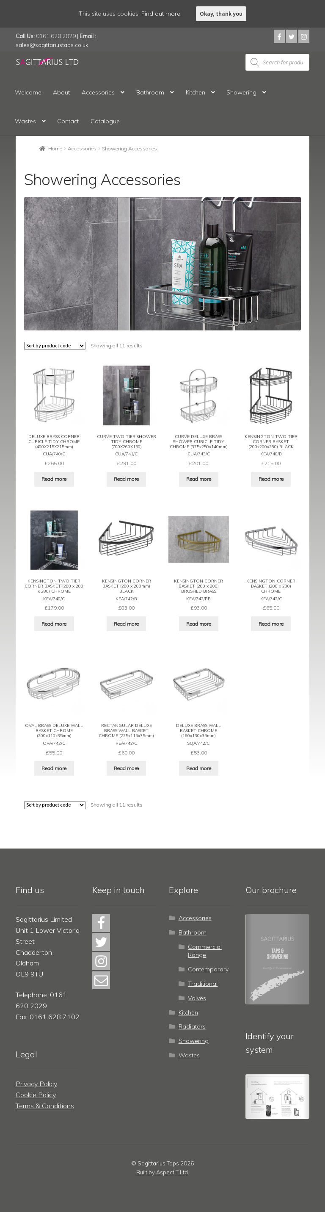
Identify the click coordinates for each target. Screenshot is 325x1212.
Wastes (25, 121)
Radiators (192, 1026)
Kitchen (195, 92)
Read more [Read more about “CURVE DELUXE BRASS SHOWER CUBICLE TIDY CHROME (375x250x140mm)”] (198, 479)
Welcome (28, 92)
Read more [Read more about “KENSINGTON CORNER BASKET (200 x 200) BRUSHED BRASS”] (198, 623)
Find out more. (161, 13)
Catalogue (105, 121)
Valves (197, 997)
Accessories (98, 92)
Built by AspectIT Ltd (162, 1171)
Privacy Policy (36, 1083)
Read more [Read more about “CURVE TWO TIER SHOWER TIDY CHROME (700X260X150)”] (126, 479)
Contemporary (208, 969)
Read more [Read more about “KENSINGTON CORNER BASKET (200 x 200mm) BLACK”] (126, 623)
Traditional (203, 983)
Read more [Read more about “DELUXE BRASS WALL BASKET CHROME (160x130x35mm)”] (198, 768)
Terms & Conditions (45, 1105)
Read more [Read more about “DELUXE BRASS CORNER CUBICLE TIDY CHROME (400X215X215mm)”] (53, 479)
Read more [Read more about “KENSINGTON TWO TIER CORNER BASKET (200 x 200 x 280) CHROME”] (53, 623)
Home (55, 148)
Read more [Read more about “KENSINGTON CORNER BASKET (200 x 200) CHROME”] (271, 623)
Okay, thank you (221, 13)
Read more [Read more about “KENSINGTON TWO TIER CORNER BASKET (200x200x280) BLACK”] (271, 479)
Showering (241, 92)
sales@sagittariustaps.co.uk (52, 45)
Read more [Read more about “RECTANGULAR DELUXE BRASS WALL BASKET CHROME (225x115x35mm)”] (126, 768)
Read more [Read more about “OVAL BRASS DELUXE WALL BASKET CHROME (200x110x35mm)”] (53, 768)
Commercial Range (205, 951)
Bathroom (150, 92)
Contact (68, 121)
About (61, 92)
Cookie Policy (36, 1094)
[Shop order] (54, 346)
